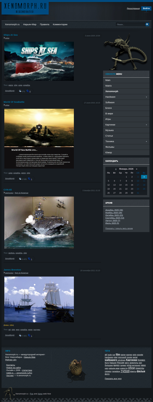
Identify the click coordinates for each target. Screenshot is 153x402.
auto (110, 354)
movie (129, 357)
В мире (109, 113)
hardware (109, 357)
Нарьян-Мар (29, 24)
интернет (136, 365)
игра (20, 85)
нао (106, 368)
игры (7, 38)
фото (107, 374)
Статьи (109, 135)
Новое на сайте (13, 367)
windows (121, 360)
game (10, 85)
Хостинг (10, 375)
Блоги (108, 108)
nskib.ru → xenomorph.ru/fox (19, 373)
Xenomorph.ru (12, 24)
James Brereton (12, 269)
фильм (141, 371)
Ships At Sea (11, 35)
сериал (108, 371)
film (118, 354)
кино (143, 365)
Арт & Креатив (21, 193)
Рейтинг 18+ (11, 360)
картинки (9, 193)
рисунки (37, 329)
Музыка (109, 130)
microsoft (122, 357)
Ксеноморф (25, 8)
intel (115, 357)
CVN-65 (8, 189)
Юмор (108, 152)
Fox (31, 394)
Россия (120, 362)
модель (11, 253)
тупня (125, 371)
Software (110, 102)
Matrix (108, 85)
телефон (116, 371)
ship (15, 85)
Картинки (131, 360)
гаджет (123, 365)
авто (127, 363)
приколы (139, 368)
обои (131, 368)
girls (134, 354)
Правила (44, 24)
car (113, 354)
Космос (141, 360)
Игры (108, 119)
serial (135, 357)
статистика (27, 370)
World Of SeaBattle (14, 102)
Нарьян (113, 363)
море (30, 329)
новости (124, 368)
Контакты (10, 365)
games (129, 354)
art (9, 329)
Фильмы (109, 147)
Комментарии (60, 24)
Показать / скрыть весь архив (119, 228)
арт (17, 329)
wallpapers (111, 360)
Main (107, 80)
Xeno (40, 394)
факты (133, 371)
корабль (26, 85)
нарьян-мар (114, 368)
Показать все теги (113, 378)
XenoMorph (9, 91)
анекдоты (134, 363)
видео (116, 365)
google (140, 354)
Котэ (107, 363)
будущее (109, 365)
